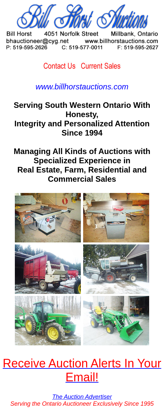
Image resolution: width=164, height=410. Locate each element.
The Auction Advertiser (82, 397)
